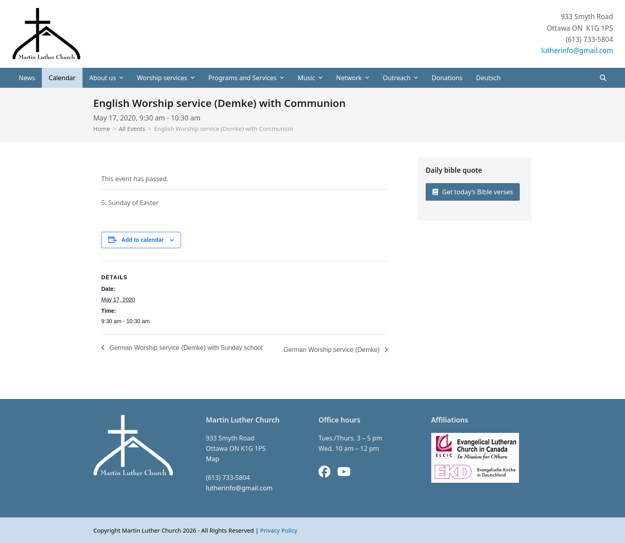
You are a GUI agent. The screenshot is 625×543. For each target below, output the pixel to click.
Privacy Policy (278, 530)
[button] (603, 78)
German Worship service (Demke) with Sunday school (185, 347)
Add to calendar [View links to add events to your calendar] (143, 240)
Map (212, 458)
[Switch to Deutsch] (488, 78)
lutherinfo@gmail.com (577, 50)
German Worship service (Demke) (332, 349)
